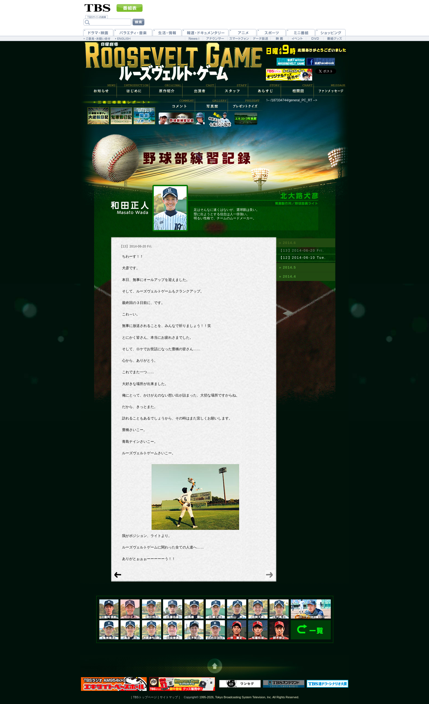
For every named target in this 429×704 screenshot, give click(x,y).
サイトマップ (169, 697)
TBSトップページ (145, 697)
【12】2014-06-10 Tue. (302, 258)
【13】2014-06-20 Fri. (301, 250)
